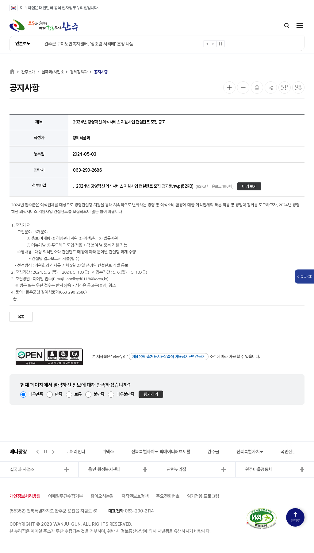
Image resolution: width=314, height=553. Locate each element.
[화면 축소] (243, 87)
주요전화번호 (167, 496)
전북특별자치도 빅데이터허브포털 (160, 451)
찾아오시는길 (102, 496)
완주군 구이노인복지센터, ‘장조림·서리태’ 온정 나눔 (89, 44)
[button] (207, 45)
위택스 (108, 451)
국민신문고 (290, 451)
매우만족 (36, 394)
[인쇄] (257, 87)
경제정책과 (79, 71)
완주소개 (28, 71)
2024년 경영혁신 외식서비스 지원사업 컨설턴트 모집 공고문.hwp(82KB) (155, 186)
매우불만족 (125, 394)
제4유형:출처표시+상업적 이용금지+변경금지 (168, 356)
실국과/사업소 (52, 71)
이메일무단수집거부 (65, 496)
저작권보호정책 (134, 496)
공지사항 (101, 71)
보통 (77, 394)
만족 (58, 394)
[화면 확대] (229, 87)
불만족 (99, 394)
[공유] (271, 87)
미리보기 (249, 186)
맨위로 (295, 517)
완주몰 (213, 451)
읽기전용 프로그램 (203, 496)
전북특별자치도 (249, 451)
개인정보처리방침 (25, 496)
